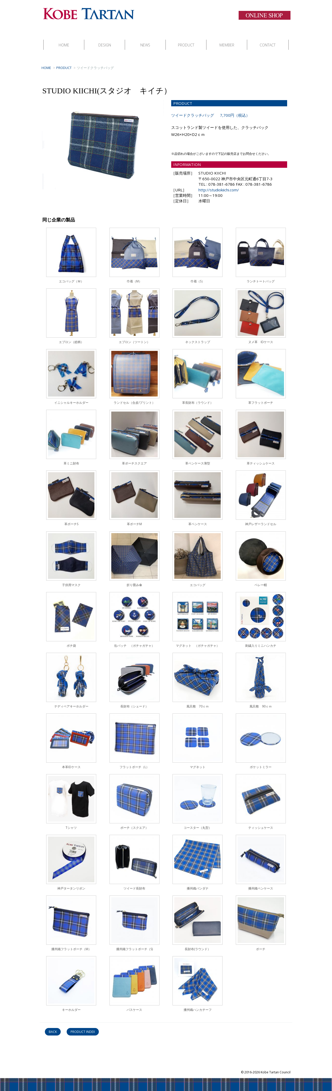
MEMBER (226, 39)
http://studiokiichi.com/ (218, 184)
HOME (64, 39)
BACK (53, 1026)
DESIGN (104, 39)
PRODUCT (186, 39)
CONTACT (267, 39)
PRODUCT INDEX (83, 1026)
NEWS (145, 39)
